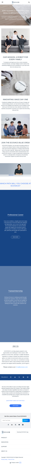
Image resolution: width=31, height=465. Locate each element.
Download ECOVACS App (22, 432)
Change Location (15, 462)
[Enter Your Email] (11, 420)
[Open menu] (2, 2)
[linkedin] (12, 425)
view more (15, 405)
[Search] (29, 2)
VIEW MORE (15, 237)
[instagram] (23, 425)
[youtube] (19, 425)
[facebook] (8, 425)
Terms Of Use (11, 459)
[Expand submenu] (28, 437)
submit (26, 420)
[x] (16, 425)
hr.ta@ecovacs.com (22, 367)
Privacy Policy (4, 459)
